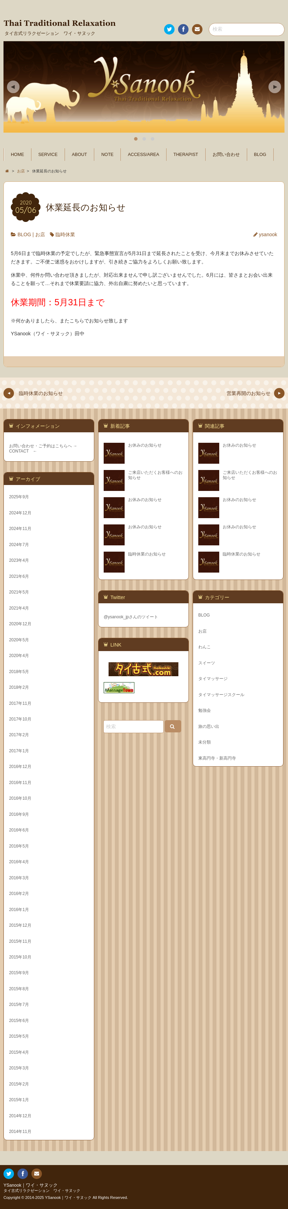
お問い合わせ (197, 30)
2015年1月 (19, 1099)
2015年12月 (20, 925)
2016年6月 (19, 830)
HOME (17, 154)
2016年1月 (19, 909)
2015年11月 (20, 941)
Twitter (169, 31)
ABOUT (79, 154)
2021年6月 (19, 576)
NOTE (107, 154)
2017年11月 (20, 703)
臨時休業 (65, 234)
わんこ (204, 646)
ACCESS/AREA (143, 154)
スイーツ (206, 663)
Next (274, 87)
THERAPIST (185, 154)
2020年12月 (20, 623)
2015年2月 (19, 1084)
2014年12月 (20, 1115)
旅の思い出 (208, 726)
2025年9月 (19, 496)
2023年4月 (19, 560)
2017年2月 (19, 734)
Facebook (182, 31)
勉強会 (204, 710)
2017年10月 (20, 719)
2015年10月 (20, 957)
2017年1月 (19, 750)
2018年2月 (19, 687)
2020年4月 (19, 655)
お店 (40, 234)
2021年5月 (19, 592)
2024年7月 (19, 544)
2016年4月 (19, 861)
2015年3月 (19, 1068)
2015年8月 (19, 988)
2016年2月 (19, 893)
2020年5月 (19, 639)
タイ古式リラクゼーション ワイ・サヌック (41, 1190)
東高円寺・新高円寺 (217, 758)
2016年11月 (20, 782)
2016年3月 (19, 877)
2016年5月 (19, 846)
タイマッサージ (213, 678)
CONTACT (19, 451)
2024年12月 (20, 512)
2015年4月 (19, 1052)
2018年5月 (19, 671)
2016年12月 (20, 766)
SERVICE (48, 154)
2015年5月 (19, 1036)
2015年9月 (19, 972)
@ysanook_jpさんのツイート (131, 616)
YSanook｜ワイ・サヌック (30, 1185)
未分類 (204, 742)
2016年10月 (20, 798)
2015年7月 (19, 1004)
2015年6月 (19, 1020)
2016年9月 (19, 814)
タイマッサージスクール (221, 694)
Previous (13, 87)
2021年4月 (19, 608)
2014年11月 (20, 1131)
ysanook (268, 234)
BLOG (260, 154)
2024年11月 (20, 528)
